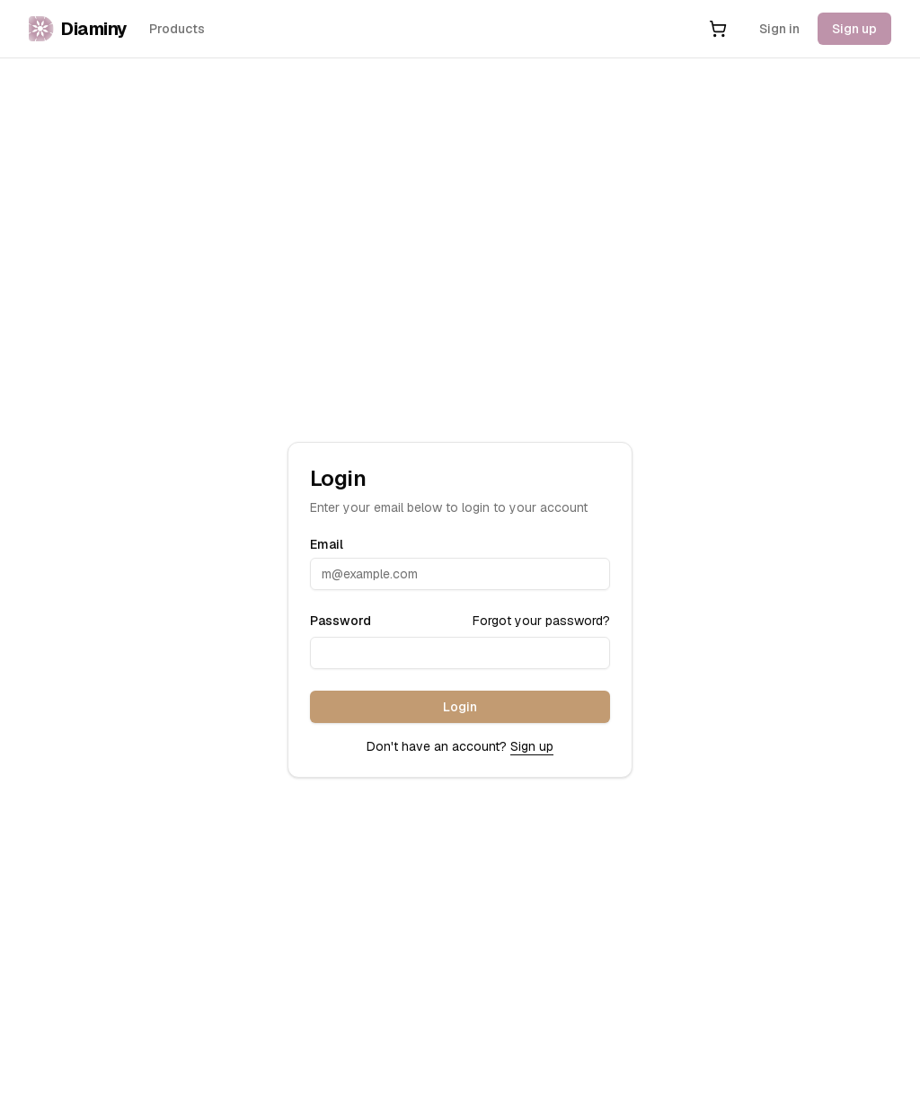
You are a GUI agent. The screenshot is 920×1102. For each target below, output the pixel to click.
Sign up (854, 29)
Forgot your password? (541, 621)
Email (326, 544)
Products (177, 29)
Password (340, 620)
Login (460, 707)
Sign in (779, 29)
